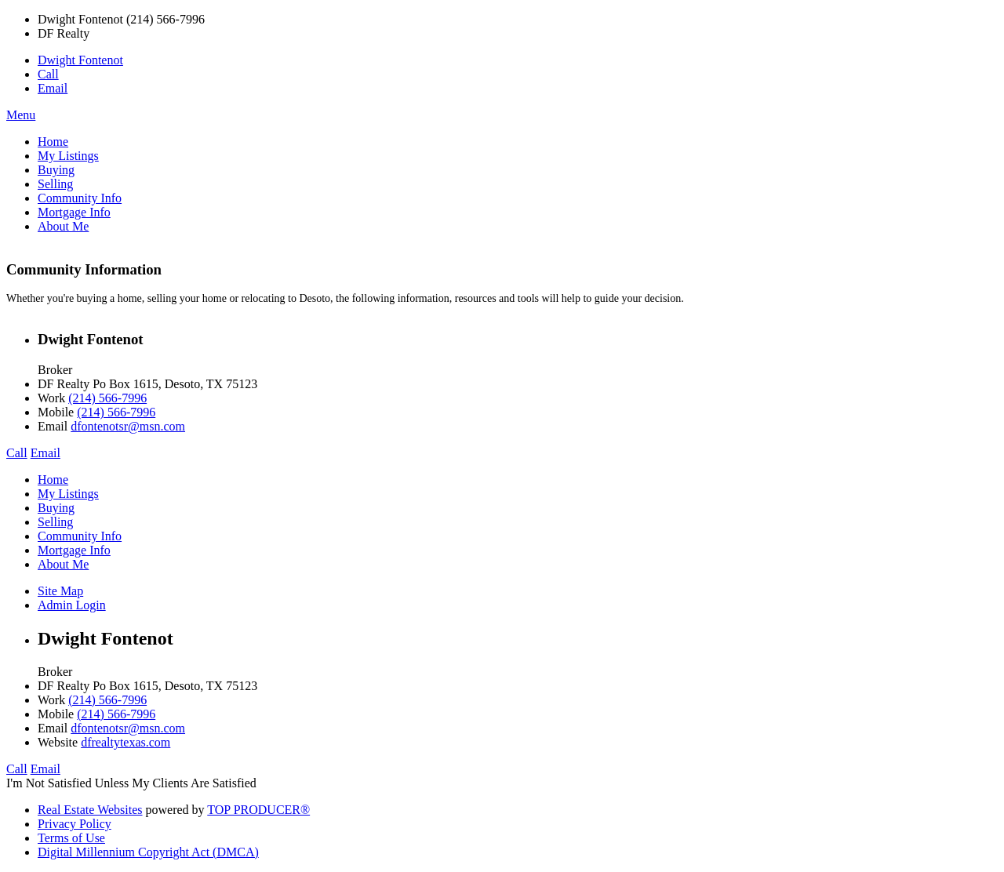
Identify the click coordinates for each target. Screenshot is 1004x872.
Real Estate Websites (90, 809)
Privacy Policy (74, 823)
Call (48, 74)
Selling (55, 184)
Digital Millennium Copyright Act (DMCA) (148, 852)
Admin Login (72, 605)
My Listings (68, 155)
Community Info (80, 198)
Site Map (60, 591)
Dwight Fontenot (80, 60)
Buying (56, 169)
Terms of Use (71, 838)
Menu (20, 115)
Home (53, 141)
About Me (63, 226)
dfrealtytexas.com (125, 742)
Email (52, 88)
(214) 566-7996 (107, 398)
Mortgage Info (74, 212)
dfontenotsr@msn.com (128, 426)
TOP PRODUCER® (258, 809)
